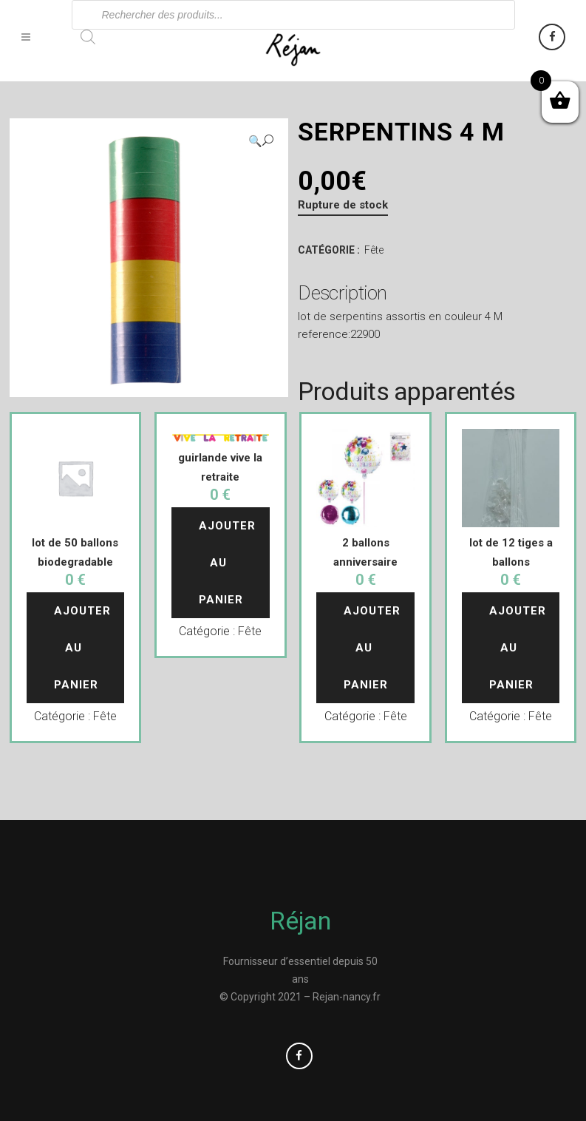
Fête (374, 250)
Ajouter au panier (84, 647)
